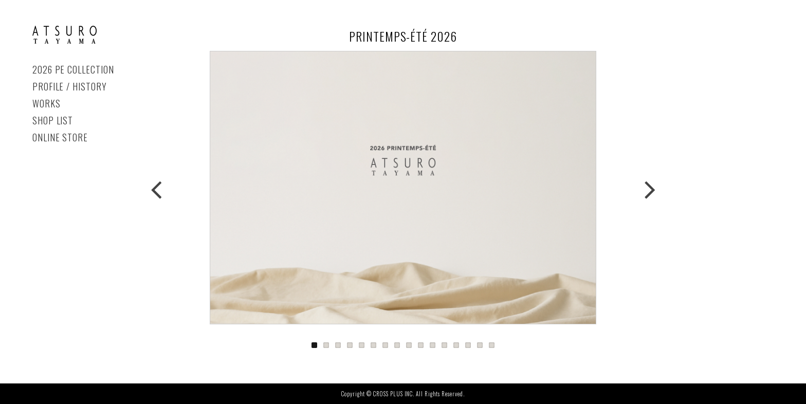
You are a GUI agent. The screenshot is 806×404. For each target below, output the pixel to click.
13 (456, 345)
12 (444, 345)
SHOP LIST (53, 120)
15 (480, 345)
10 (421, 345)
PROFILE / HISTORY (69, 86)
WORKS (46, 103)
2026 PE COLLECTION (73, 69)
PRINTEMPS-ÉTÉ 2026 (64, 35)
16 (491, 345)
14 (468, 345)
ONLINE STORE (60, 137)
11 (432, 345)
